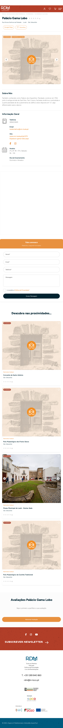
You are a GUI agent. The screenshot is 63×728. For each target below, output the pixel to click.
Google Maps (8, 27)
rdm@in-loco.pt (31, 680)
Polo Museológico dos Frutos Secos (16, 442)
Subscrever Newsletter (24, 642)
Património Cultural (41, 14)
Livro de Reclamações (31, 669)
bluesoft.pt (34, 723)
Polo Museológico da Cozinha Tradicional (18, 575)
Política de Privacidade (31, 667)
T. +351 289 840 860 (31, 675)
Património (30, 14)
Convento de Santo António (13, 375)
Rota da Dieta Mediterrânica (16, 14)
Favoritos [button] (23, 27)
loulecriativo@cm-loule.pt (19, 129)
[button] (60, 9)
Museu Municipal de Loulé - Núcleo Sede (17, 508)
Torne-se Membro (31, 663)
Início (4, 14)
